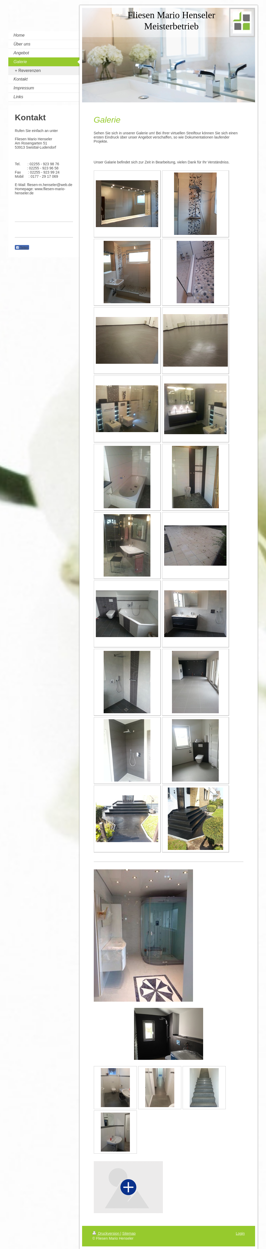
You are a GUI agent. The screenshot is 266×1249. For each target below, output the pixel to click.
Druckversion (106, 1233)
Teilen (22, 247)
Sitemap (129, 1233)
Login (240, 1233)
